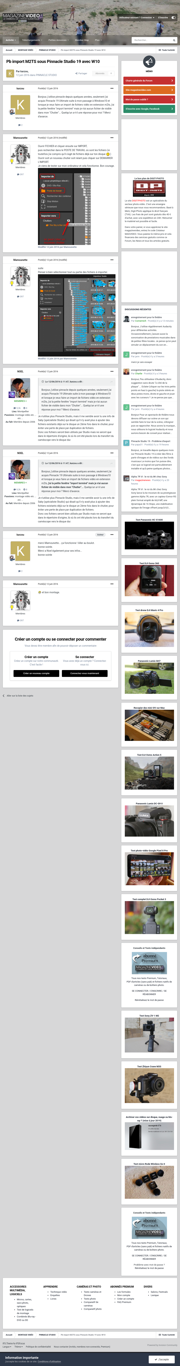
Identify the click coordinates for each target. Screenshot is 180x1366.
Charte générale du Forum (139, 80)
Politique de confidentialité (38, 1347)
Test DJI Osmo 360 (149, 563)
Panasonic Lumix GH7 (149, 661)
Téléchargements (31, 40)
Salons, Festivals (159, 1292)
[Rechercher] (151, 40)
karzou (20, 88)
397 (20, 174)
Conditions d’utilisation (49, 1361)
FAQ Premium (124, 1302)
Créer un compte (125, 1298)
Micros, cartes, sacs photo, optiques (24, 1303)
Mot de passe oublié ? (137, 99)
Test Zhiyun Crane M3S (149, 1066)
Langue (7, 1347)
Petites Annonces (58, 40)
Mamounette (20, 137)
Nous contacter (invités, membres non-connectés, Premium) (82, 1347)
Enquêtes (55, 1295)
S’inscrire (163, 17)
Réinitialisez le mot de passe (149, 1000)
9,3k (17, 408)
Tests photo (90, 1298)
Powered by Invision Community (162, 1345)
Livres (53, 1298)
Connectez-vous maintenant (84, 673)
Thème (18, 1347)
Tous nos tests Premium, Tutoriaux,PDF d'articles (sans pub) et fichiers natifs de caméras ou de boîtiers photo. (149, 981)
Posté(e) (48, 88)
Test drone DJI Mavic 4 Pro (149, 610)
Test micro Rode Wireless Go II (149, 1164)
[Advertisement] (149, 145)
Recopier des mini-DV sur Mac (149, 708)
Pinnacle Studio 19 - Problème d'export (150, 441)
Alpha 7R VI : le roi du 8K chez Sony (149, 476)
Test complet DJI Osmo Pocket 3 (149, 899)
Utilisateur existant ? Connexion (137, 17)
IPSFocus (20, 1343)
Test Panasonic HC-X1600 (149, 519)
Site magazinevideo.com (138, 90)
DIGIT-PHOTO (139, 200)
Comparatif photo (93, 1309)
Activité (10, 40)
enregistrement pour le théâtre (146, 317)
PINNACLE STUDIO (46, 75)
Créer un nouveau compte (36, 673)
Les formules (124, 1292)
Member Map (82, 40)
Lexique (155, 1295)
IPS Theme (8, 1343)
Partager (81, 73)
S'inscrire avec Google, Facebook (142, 109)
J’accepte (162, 1359)
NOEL (20, 371)
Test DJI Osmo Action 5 (149, 755)
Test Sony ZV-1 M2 (149, 1015)
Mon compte (123, 1295)
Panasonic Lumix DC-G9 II (149, 803)
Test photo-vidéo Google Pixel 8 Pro (149, 850)
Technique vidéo (58, 1292)
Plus (97, 40)
